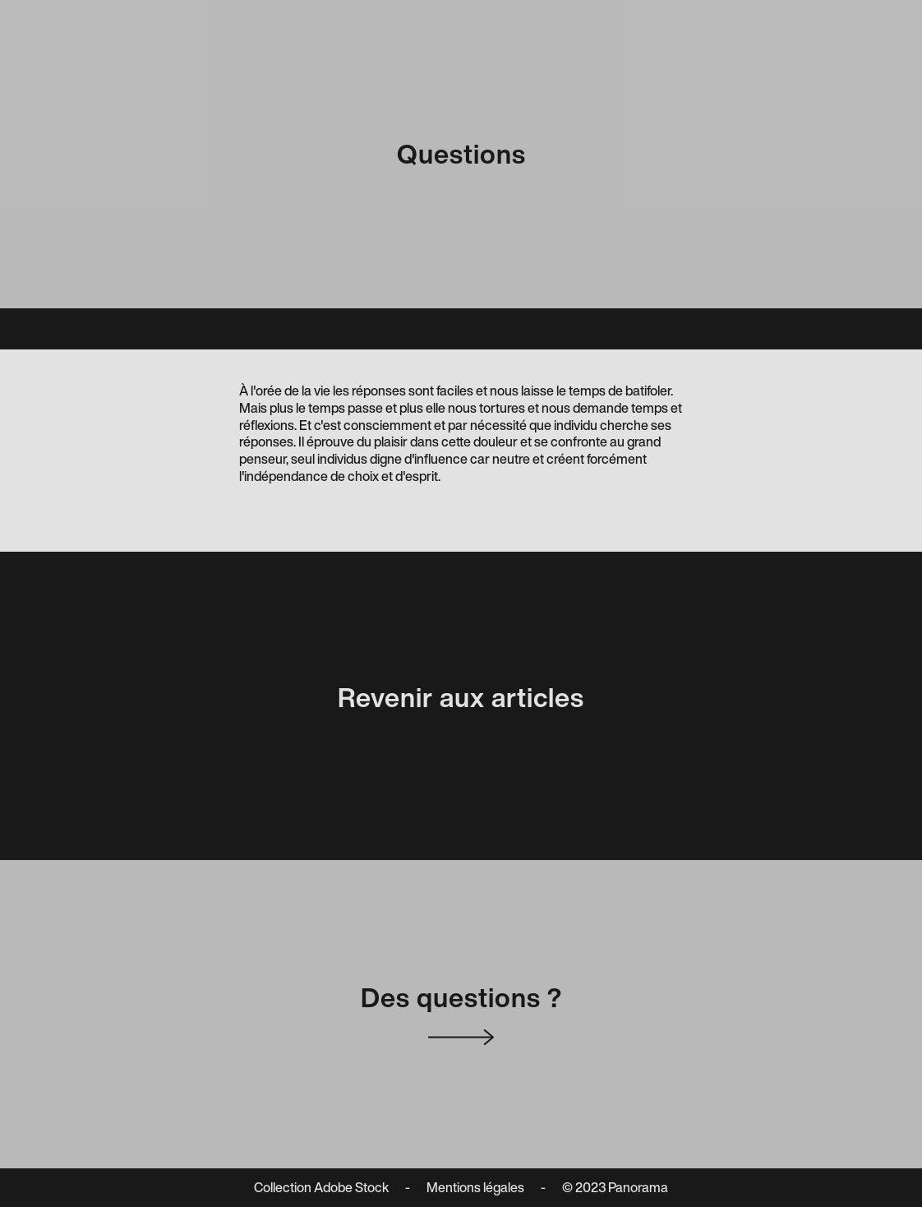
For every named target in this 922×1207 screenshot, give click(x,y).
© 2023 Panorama (615, 1187)
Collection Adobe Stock (321, 1187)
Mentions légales (475, 1187)
